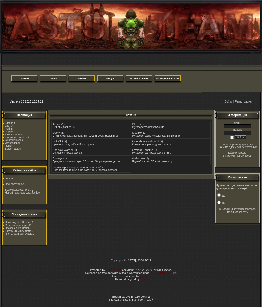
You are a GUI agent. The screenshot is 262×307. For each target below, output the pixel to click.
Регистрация (243, 101)
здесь (248, 155)
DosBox (137, 132)
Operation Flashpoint (145, 141)
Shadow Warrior (63, 149)
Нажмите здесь (227, 147)
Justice (35, 192)
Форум (9, 131)
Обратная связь (14, 140)
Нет (222, 203)
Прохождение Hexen (17, 228)
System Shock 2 (142, 149)
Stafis (144, 279)
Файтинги (138, 158)
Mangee (145, 276)
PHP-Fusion (113, 269)
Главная (10, 122)
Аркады (58, 158)
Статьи (9, 125)
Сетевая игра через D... (19, 225)
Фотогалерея (13, 143)
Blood (136, 124)
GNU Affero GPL (161, 272)
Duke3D (58, 141)
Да (221, 195)
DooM (56, 132)
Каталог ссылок (14, 134)
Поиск (8, 145)
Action (57, 124)
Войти (229, 101)
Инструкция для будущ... (20, 233)
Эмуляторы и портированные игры (76, 167)
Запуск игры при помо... (19, 230)
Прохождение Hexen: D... (20, 222)
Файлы (9, 128)
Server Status (13, 148)
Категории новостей (17, 137)
